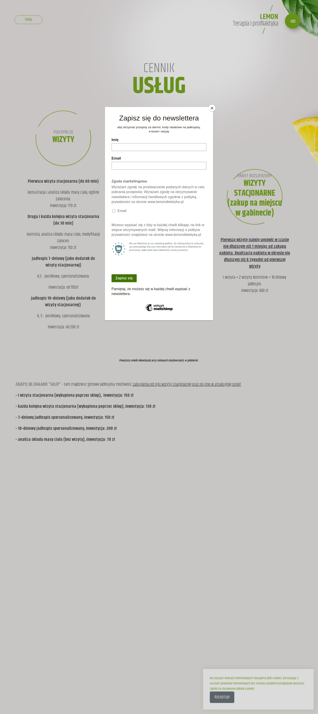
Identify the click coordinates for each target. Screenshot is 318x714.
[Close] (212, 108)
